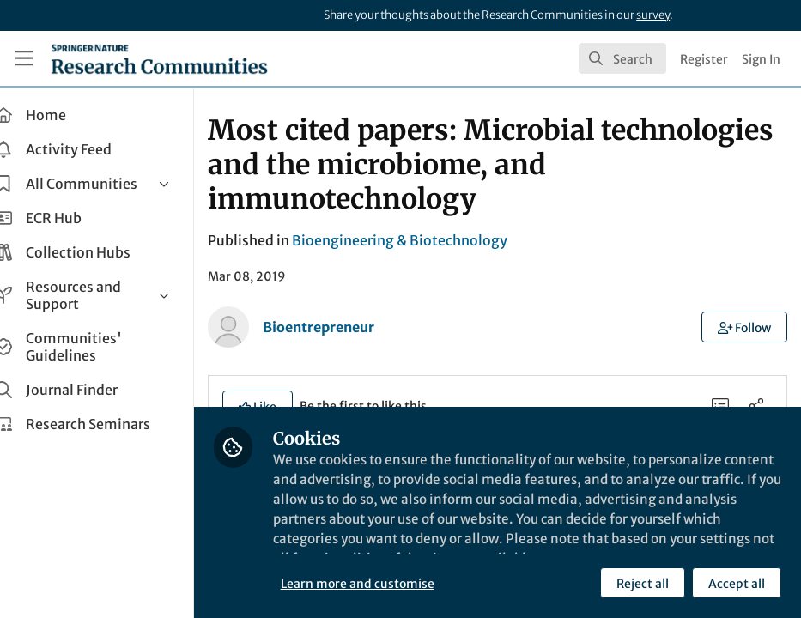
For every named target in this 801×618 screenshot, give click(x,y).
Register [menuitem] (704, 59)
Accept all (735, 583)
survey (653, 15)
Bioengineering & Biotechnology (425, 240)
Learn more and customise (383, 583)
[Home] (159, 58)
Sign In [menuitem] (761, 59)
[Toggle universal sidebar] (24, 58)
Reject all (642, 583)
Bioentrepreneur (344, 327)
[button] (744, 327)
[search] (622, 58)
